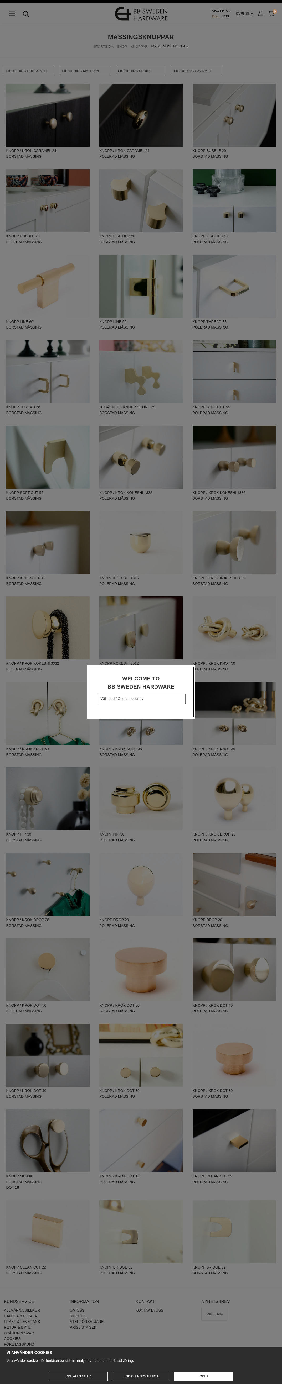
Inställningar (78, 1376)
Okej (203, 1376)
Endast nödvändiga (141, 1376)
